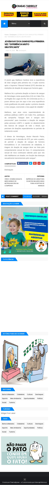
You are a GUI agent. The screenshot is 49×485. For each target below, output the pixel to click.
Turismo (12, 403)
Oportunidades (29, 399)
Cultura (30, 395)
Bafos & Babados (8, 395)
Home (7, 35)
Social (4, 403)
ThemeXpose (14, 482)
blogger (36, 196)
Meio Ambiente (15, 399)
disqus (44, 196)
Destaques (13, 35)
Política (40, 399)
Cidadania (20, 395)
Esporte (5, 399)
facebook (27, 196)
